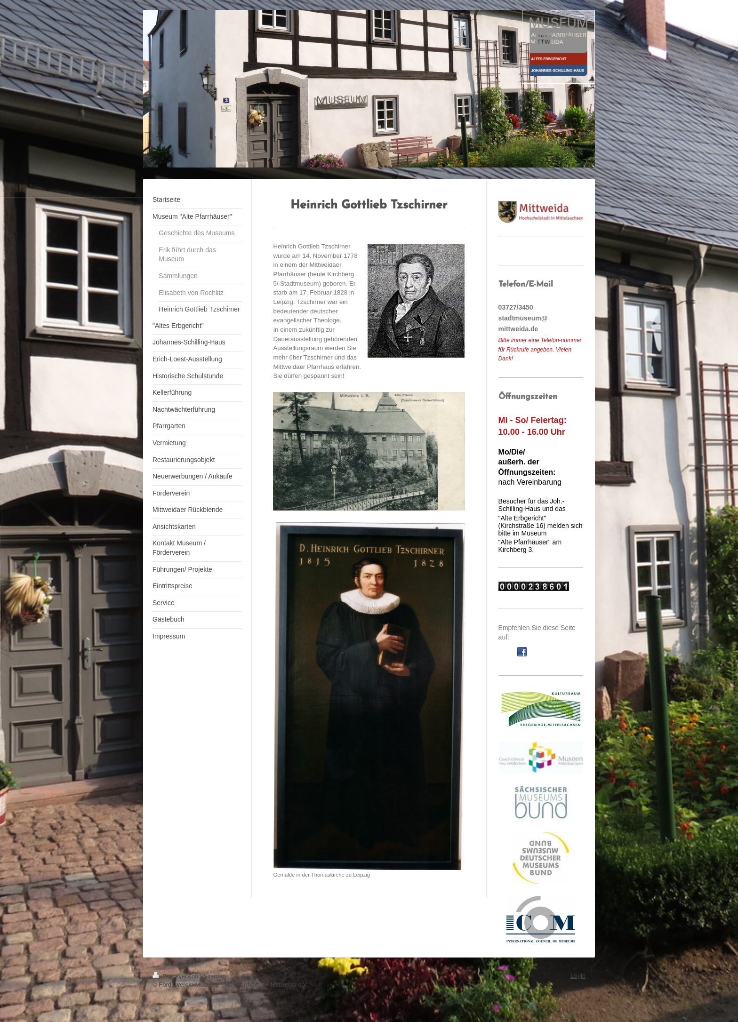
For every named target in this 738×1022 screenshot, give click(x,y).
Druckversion (176, 976)
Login (578, 975)
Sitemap (214, 976)
